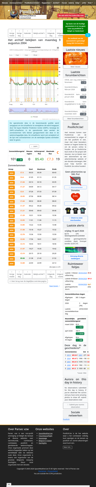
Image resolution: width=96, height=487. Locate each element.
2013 (69, 355)
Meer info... (67, 447)
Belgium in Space (45, 441)
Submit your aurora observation (75, 405)
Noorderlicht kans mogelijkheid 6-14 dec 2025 (75, 104)
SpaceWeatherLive (46, 433)
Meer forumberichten (75, 118)
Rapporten (46, 3)
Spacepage (43, 438)
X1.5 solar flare (75, 59)
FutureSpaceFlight (45, 436)
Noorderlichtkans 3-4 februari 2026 (75, 88)
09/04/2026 (82, 279)
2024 (69, 358)
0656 (11, 173)
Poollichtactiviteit (32, 3)
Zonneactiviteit (16, 3)
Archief (56, 3)
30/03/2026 (82, 273)
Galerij (71, 3)
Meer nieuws (75, 67)
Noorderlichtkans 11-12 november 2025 (75, 113)
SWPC (34, 146)
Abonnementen (75, 187)
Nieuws (5, 3)
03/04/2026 (82, 284)
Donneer (75, 203)
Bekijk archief (38, 33)
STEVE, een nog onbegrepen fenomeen (75, 81)
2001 (69, 362)
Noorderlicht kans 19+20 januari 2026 (75, 96)
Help (77, 3)
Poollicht (66, 419)
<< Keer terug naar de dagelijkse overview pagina (27, 281)
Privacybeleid (53, 471)
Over (90, 3)
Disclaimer (42, 471)
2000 (69, 365)
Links (84, 3)
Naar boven (55, 286)
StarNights (43, 443)
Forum (64, 3)
